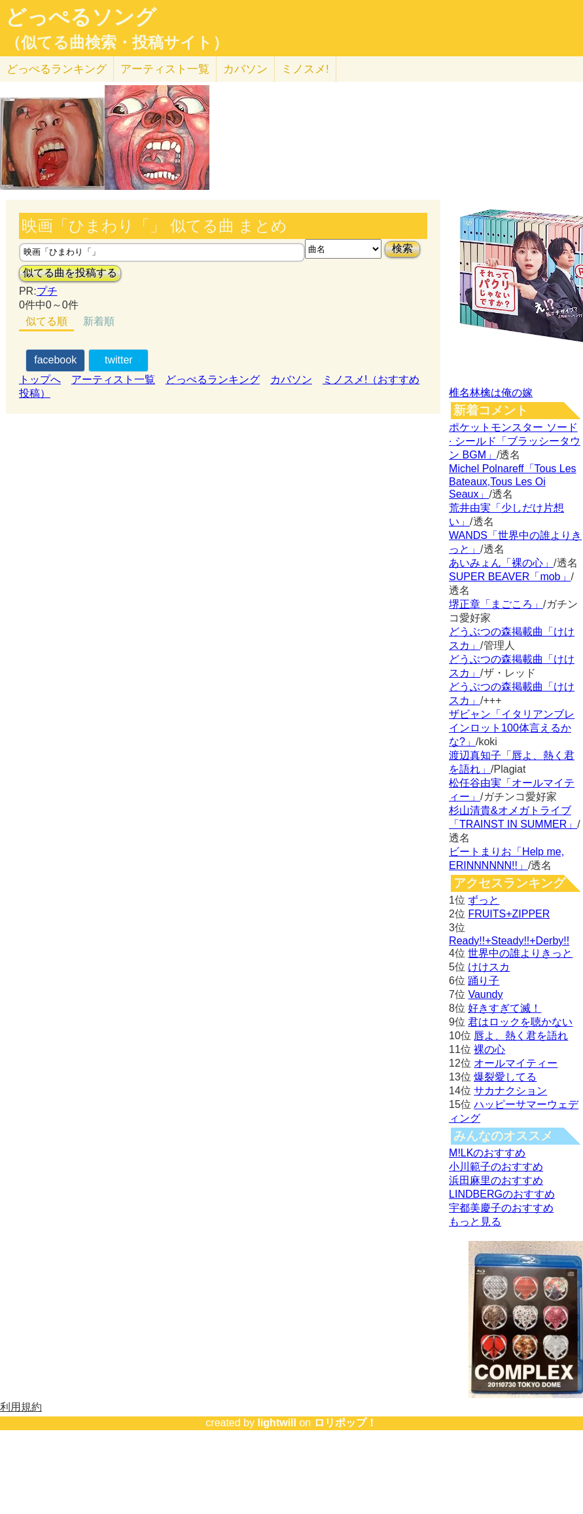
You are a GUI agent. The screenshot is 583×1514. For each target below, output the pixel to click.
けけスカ (489, 966)
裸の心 (489, 1049)
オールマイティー (515, 1063)
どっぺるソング (80, 17)
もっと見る (475, 1221)
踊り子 (483, 980)
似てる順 (46, 321)
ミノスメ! (305, 69)
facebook (55, 359)
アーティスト (164, 69)
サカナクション (510, 1090)
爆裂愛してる (505, 1076)
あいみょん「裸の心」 (501, 562)
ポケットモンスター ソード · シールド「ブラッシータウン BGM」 (514, 441)
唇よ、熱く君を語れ (521, 1035)
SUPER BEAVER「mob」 (510, 576)
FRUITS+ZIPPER (509, 913)
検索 (402, 248)
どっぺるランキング (213, 379)
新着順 (99, 321)
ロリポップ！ (345, 1422)
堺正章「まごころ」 (496, 604)
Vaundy (485, 994)
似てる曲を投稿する (70, 272)
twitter (119, 359)
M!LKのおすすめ (487, 1152)
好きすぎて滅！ (504, 1008)
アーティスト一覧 (113, 379)
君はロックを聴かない (520, 1021)
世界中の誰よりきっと (520, 953)
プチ (47, 291)
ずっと (483, 900)
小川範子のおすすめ (496, 1166)
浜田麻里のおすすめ (496, 1180)
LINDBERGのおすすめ (502, 1194)
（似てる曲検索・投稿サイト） (116, 42)
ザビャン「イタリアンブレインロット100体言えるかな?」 (511, 728)
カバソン (245, 69)
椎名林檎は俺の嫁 (491, 392)
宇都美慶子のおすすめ (501, 1207)
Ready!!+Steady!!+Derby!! (509, 940)
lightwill (276, 1422)
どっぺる (57, 69)
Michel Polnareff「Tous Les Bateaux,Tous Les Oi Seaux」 (512, 481)
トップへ (40, 379)
